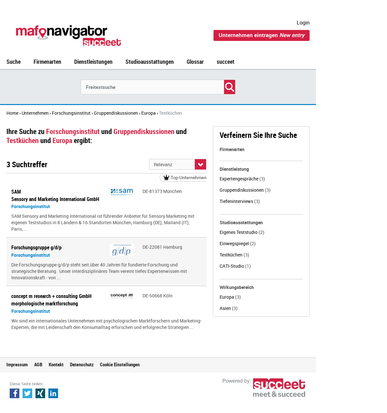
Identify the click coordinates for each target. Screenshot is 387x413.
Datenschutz (82, 364)
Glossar (195, 61)
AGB (38, 364)
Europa (230, 297)
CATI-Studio (235, 266)
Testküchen (234, 255)
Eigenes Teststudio (242, 232)
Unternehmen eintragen (261, 35)
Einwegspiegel (238, 243)
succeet (225, 61)
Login (303, 22)
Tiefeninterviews (240, 201)
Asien (229, 308)
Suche (13, 61)
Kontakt (56, 364)
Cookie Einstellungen (120, 364)
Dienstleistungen (93, 61)
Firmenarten (47, 61)
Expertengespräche (242, 179)
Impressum (17, 364)
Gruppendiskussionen (245, 190)
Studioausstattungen (149, 61)
